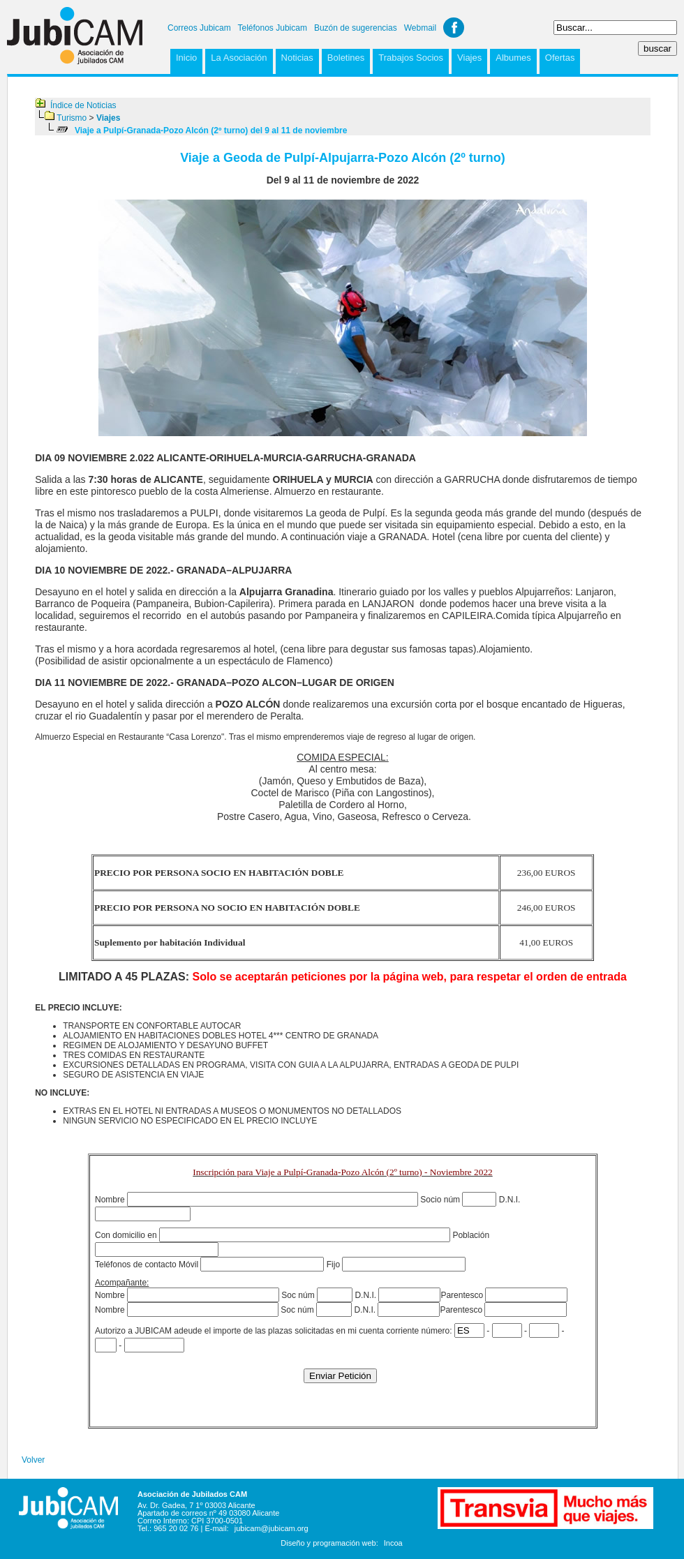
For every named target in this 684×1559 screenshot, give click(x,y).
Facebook (453, 27)
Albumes (513, 57)
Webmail (420, 28)
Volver (33, 1460)
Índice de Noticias (83, 105)
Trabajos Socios (410, 57)
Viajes (469, 57)
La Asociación (239, 57)
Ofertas (560, 57)
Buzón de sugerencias (355, 28)
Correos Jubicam (199, 28)
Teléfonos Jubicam (272, 28)
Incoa (393, 1543)
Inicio (186, 57)
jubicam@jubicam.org (271, 1528)
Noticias (297, 57)
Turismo (72, 118)
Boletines (345, 57)
